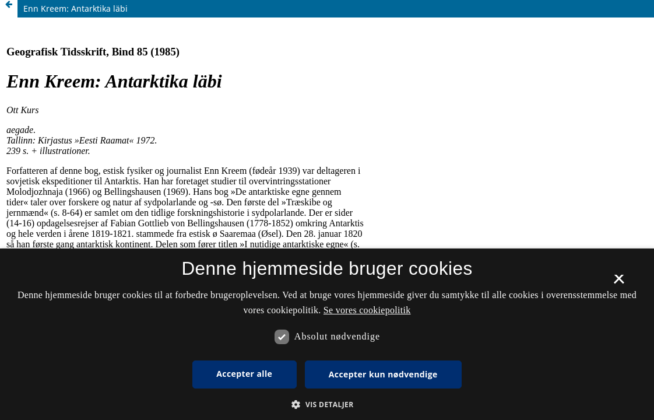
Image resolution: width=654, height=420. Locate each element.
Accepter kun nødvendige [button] (383, 374)
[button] (326, 404)
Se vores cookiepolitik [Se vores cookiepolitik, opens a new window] (367, 310)
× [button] (618, 283)
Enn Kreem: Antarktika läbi (75, 8)
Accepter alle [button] (244, 373)
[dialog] (327, 334)
